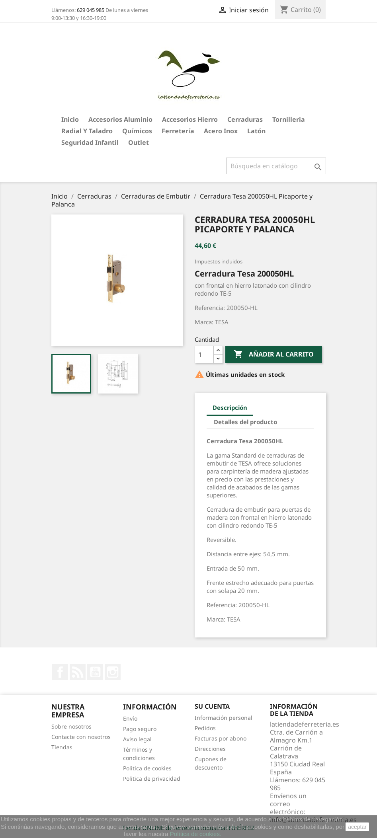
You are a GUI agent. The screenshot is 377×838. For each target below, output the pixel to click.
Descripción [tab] (230, 407)
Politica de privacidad (151, 778)
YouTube (95, 672)
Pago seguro (139, 729)
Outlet (138, 142)
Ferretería (178, 131)
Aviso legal (137, 739)
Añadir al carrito (274, 354)
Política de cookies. (195, 833)
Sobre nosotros (71, 726)
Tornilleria (288, 119)
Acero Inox (221, 131)
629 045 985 (90, 10)
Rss (78, 672)
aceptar (357, 827)
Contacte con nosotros (81, 737)
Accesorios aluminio (120, 119)
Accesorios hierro (190, 119)
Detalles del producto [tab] (245, 422)
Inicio (70, 119)
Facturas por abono (220, 738)
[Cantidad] (204, 354)
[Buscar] (276, 166)
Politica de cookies (147, 768)
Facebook (60, 672)
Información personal (223, 717)
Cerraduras (245, 119)
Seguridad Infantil (90, 142)
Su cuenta (212, 706)
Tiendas (61, 747)
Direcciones (210, 748)
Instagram (113, 672)
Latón (256, 131)
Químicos (137, 131)
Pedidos (205, 728)
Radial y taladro (87, 131)
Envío (130, 718)
